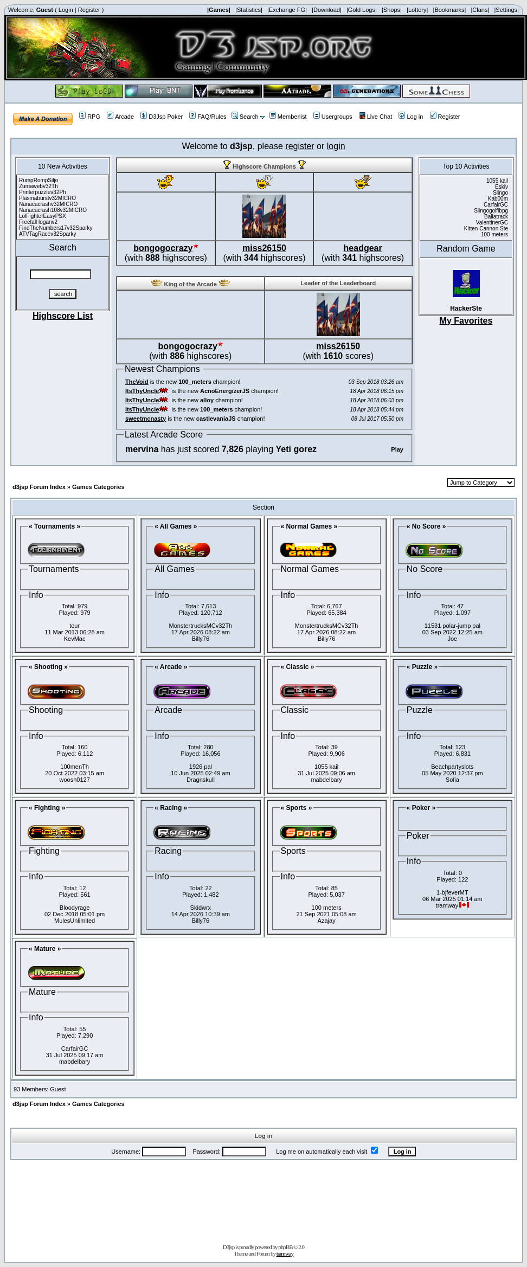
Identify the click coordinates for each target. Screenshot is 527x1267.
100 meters (327, 907)
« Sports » (296, 808)
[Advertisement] (263, 1199)
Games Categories (98, 487)
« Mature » (45, 949)
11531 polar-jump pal (452, 625)
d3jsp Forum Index (39, 487)
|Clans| (480, 10)
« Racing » (171, 808)
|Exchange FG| (287, 10)
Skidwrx (200, 907)
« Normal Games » (309, 526)
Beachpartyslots (452, 766)
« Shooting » (48, 667)
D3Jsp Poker (161, 116)
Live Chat (375, 116)
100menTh (74, 766)
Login (66, 10)
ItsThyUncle (142, 391)
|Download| (327, 10)
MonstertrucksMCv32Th (200, 625)
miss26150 (264, 248)
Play (397, 449)
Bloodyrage (75, 907)
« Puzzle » (422, 667)
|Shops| (392, 10)
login (336, 146)
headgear (363, 248)
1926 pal (200, 766)
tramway (285, 1253)
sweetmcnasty (145, 418)
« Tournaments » (54, 526)
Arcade (120, 116)
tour (74, 625)
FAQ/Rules (207, 116)
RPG (89, 116)
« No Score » (426, 526)
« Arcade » (171, 667)
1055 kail (326, 766)
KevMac (75, 638)
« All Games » (176, 526)
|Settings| (506, 10)
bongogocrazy (162, 248)
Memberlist (288, 116)
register (299, 146)
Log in (411, 116)
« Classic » (297, 667)
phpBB (285, 1247)
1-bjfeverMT (452, 892)
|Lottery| (417, 10)
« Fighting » (47, 808)
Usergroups (332, 116)
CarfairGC (74, 1048)
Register (89, 10)
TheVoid (137, 381)
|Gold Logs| (361, 10)
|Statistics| (248, 10)
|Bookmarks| (449, 10)
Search (245, 116)
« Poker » (421, 808)
